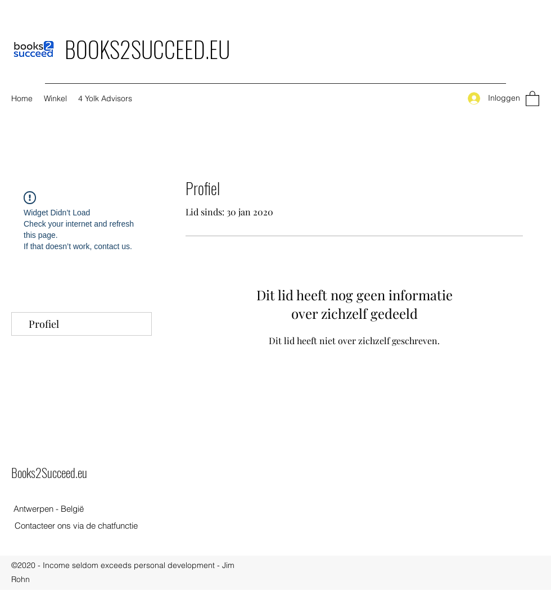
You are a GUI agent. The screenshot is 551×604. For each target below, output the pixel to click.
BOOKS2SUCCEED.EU (147, 49)
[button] (532, 98)
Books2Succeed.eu (49, 472)
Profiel (44, 324)
